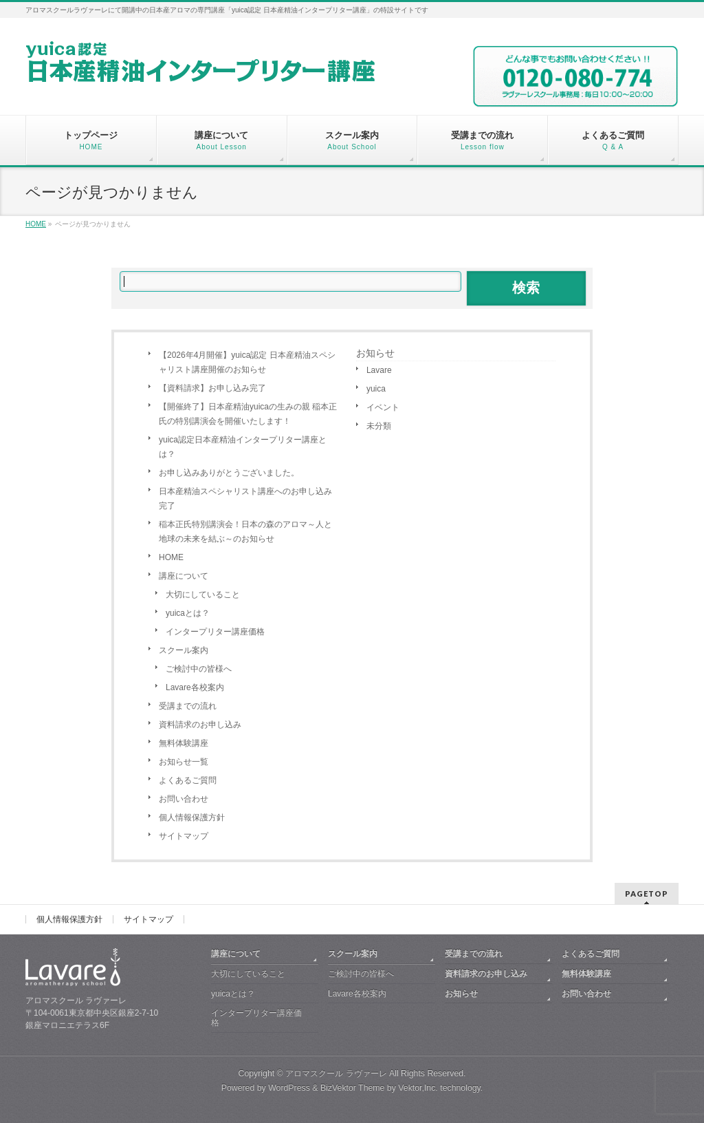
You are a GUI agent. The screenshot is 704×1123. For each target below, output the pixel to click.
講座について (183, 576)
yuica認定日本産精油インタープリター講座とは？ (243, 447)
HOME (171, 557)
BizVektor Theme (352, 1088)
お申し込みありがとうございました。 (229, 473)
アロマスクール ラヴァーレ (335, 1073)
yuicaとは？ (188, 613)
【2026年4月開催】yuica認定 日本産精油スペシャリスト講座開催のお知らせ (247, 362)
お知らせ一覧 (183, 762)
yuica (376, 389)
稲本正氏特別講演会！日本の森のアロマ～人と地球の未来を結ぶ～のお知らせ (245, 532)
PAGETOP (646, 893)
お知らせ (375, 353)
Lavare (379, 370)
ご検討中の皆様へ (199, 669)
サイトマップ (183, 836)
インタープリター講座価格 (215, 632)
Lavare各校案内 (195, 687)
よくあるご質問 (188, 780)
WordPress (289, 1088)
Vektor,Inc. (418, 1088)
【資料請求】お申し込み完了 (212, 388)
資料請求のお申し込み (200, 724)
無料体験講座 (183, 743)
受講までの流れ (188, 706)
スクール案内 (183, 650)
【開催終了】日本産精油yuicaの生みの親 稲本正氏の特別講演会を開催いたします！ (248, 414)
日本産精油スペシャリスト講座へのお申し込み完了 (245, 498)
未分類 (378, 426)
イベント (382, 407)
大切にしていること (203, 594)
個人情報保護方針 (192, 817)
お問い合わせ (183, 799)
